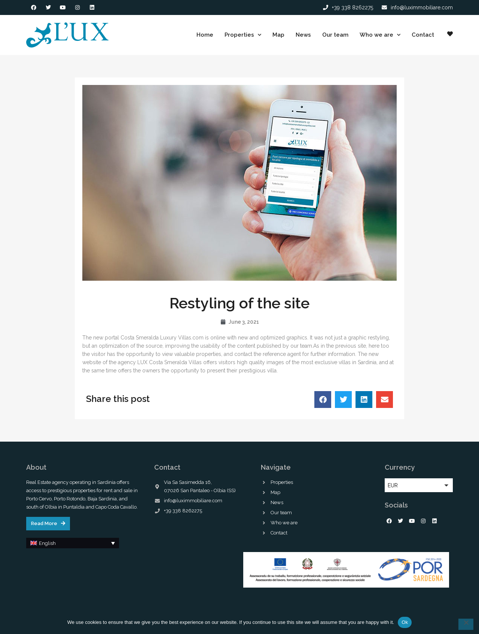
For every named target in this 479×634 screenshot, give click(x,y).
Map (278, 34)
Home (204, 34)
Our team (335, 34)
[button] (322, 399)
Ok (405, 622)
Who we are (380, 35)
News (303, 34)
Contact (423, 34)
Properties (243, 35)
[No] (465, 624)
